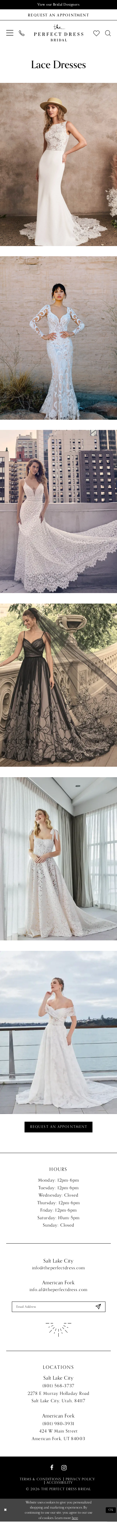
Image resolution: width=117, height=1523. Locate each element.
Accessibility (60, 1484)
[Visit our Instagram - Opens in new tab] (64, 1469)
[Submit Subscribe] (97, 1307)
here (75, 1519)
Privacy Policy (80, 1480)
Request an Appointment (59, 1128)
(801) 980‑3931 (58, 1425)
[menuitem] (9, 33)
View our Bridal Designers (58, 5)
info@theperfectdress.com (58, 1268)
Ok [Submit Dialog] (110, 1511)
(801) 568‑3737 (58, 1387)
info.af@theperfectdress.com (58, 1290)
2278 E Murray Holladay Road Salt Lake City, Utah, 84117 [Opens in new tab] (59, 1398)
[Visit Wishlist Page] (96, 33)
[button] (9, 33)
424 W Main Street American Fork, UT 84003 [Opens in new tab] (58, 1436)
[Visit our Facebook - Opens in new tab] (52, 1469)
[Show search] (108, 33)
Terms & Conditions (40, 1480)
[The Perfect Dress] (58, 33)
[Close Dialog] (5, 1512)
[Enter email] (58, 1307)
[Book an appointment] (58, 15)
